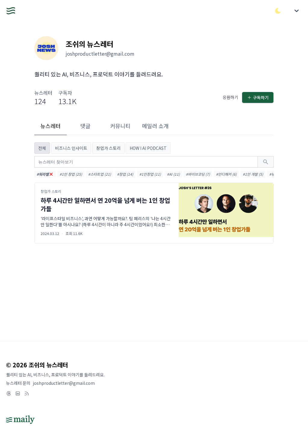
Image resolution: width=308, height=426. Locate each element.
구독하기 (258, 97)
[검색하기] (265, 162)
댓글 (85, 126)
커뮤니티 (120, 126)
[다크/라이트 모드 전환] (278, 10)
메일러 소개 (155, 126)
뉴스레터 (50, 126)
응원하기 (230, 97)
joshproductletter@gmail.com (64, 383)
